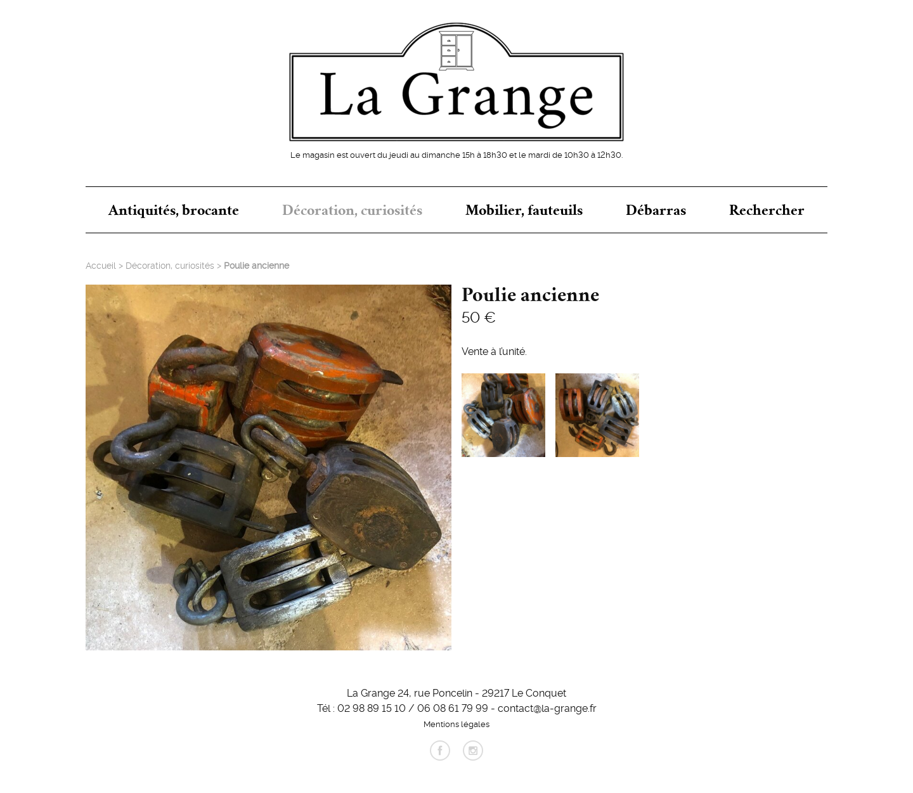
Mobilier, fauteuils (524, 209)
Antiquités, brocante (173, 209)
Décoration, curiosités (352, 209)
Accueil (101, 265)
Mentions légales (456, 723)
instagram (473, 750)
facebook (440, 750)
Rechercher (767, 209)
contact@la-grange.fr (547, 707)
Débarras (656, 209)
